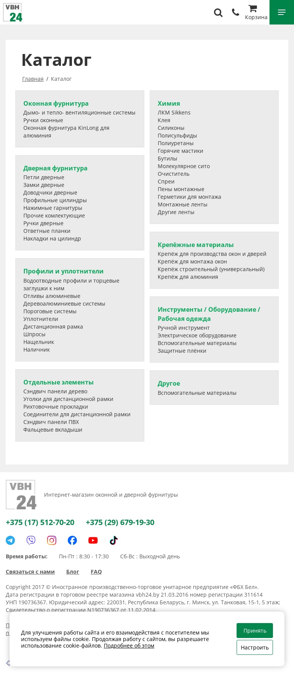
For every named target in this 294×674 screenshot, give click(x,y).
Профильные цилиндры (55, 200)
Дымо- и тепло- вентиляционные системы (79, 112)
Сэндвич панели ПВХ (51, 421)
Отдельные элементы (58, 382)
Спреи (166, 181)
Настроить (255, 647)
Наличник (36, 349)
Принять (254, 630)
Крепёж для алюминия (188, 276)
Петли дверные (43, 177)
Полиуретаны (176, 143)
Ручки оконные (43, 120)
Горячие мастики (180, 150)
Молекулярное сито (184, 166)
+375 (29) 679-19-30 (120, 522)
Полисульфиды (177, 135)
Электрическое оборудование (197, 335)
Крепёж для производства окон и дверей (212, 253)
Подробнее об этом (129, 645)
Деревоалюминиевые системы (64, 303)
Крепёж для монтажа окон (192, 261)
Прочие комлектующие (54, 215)
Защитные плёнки (182, 350)
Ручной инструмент (184, 327)
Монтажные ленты (182, 204)
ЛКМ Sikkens (174, 112)
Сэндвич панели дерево (55, 391)
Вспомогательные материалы (197, 343)
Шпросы (34, 334)
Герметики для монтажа (189, 196)
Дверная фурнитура (55, 168)
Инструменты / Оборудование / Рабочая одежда (209, 313)
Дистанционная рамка (53, 326)
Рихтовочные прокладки (55, 406)
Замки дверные (43, 184)
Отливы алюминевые (51, 295)
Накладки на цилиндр (52, 238)
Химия (169, 103)
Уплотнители (40, 318)
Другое (169, 383)
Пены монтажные (181, 189)
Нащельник (38, 341)
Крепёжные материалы (196, 244)
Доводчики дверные (50, 192)
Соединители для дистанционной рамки (77, 414)
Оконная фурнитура (56, 103)
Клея (164, 120)
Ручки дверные (43, 223)
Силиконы (171, 127)
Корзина (256, 13)
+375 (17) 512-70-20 (40, 522)
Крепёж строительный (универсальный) (211, 269)
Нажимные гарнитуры (52, 207)
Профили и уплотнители (63, 271)
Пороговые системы (50, 311)
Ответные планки (46, 230)
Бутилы (167, 158)
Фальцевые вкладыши (52, 429)
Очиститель (173, 173)
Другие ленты (176, 212)
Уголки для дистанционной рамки (68, 398)
